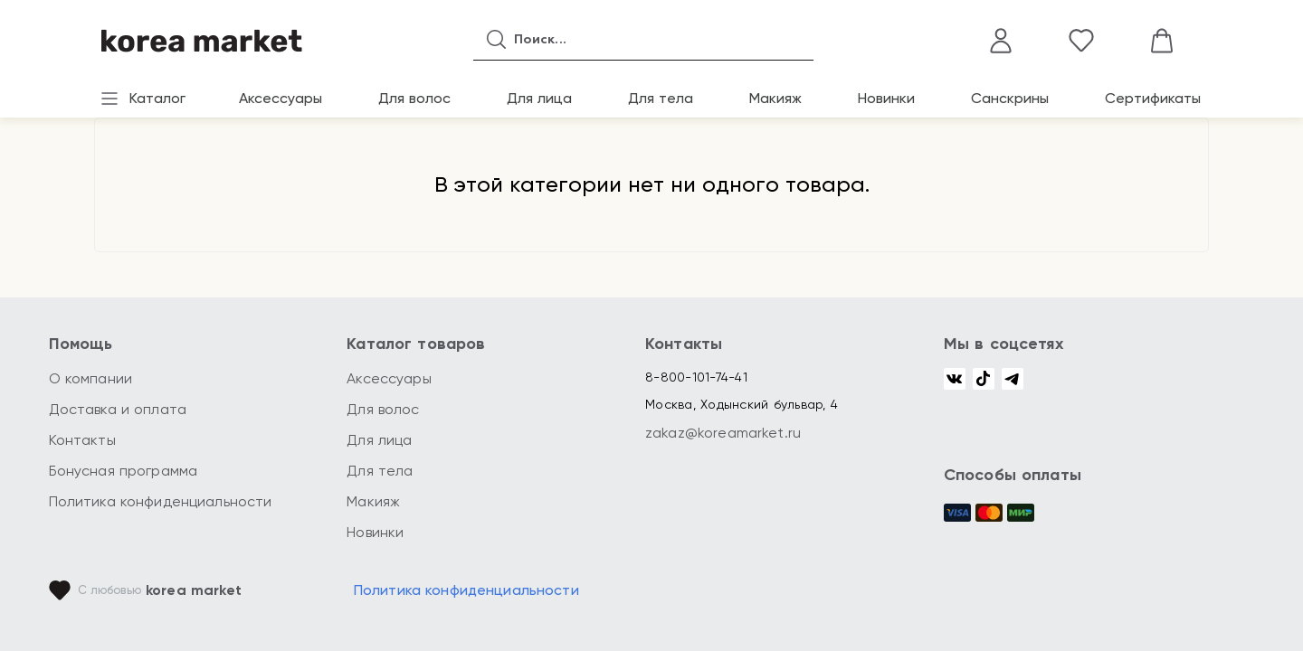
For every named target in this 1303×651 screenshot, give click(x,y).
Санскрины (1010, 98)
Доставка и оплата (118, 409)
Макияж (775, 98)
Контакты (82, 439)
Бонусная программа (123, 470)
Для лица (539, 98)
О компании (91, 378)
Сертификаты (1153, 98)
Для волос (414, 98)
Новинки (886, 98)
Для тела (660, 98)
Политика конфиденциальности (160, 501)
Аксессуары (280, 98)
